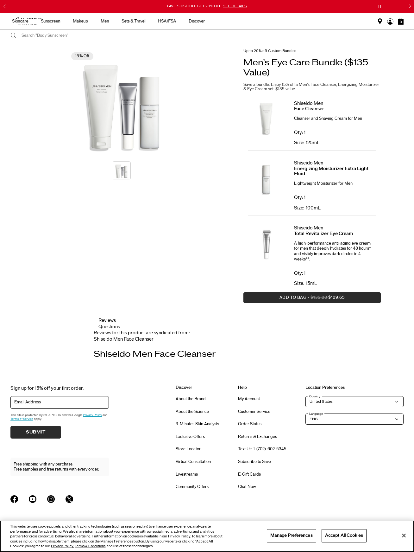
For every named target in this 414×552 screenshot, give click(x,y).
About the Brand (191, 399)
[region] (207, 536)
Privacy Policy (92, 415)
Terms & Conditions (90, 546)
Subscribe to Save (254, 461)
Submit (36, 432)
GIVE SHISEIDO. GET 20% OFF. (207, 6)
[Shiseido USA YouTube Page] (32, 499)
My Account (249, 399)
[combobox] (213, 36)
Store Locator (188, 449)
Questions (109, 326)
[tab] (124, 339)
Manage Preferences (291, 535)
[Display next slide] (314, 347)
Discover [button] (327, 21)
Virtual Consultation (193, 461)
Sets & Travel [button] (263, 21)
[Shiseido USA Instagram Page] (51, 499)
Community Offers (192, 487)
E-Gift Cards (249, 474)
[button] (401, 21)
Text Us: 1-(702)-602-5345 (262, 449)
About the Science (192, 411)
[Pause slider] (379, 6)
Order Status (249, 424)
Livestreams (187, 474)
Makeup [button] (210, 21)
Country (314, 396)
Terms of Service (21, 418)
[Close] (404, 535)
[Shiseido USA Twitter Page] (69, 499)
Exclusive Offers (190, 436)
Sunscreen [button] (180, 21)
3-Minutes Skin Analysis (197, 424)
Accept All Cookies (344, 535)
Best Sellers (97, 21)
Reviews (107, 320)
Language (316, 413)
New (125, 21)
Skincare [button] (150, 21)
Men (235, 21)
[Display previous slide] (100, 347)
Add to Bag (294, 299)
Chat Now (247, 487)
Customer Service (254, 411)
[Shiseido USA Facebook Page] (14, 499)
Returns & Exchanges (257, 436)
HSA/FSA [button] (297, 21)
